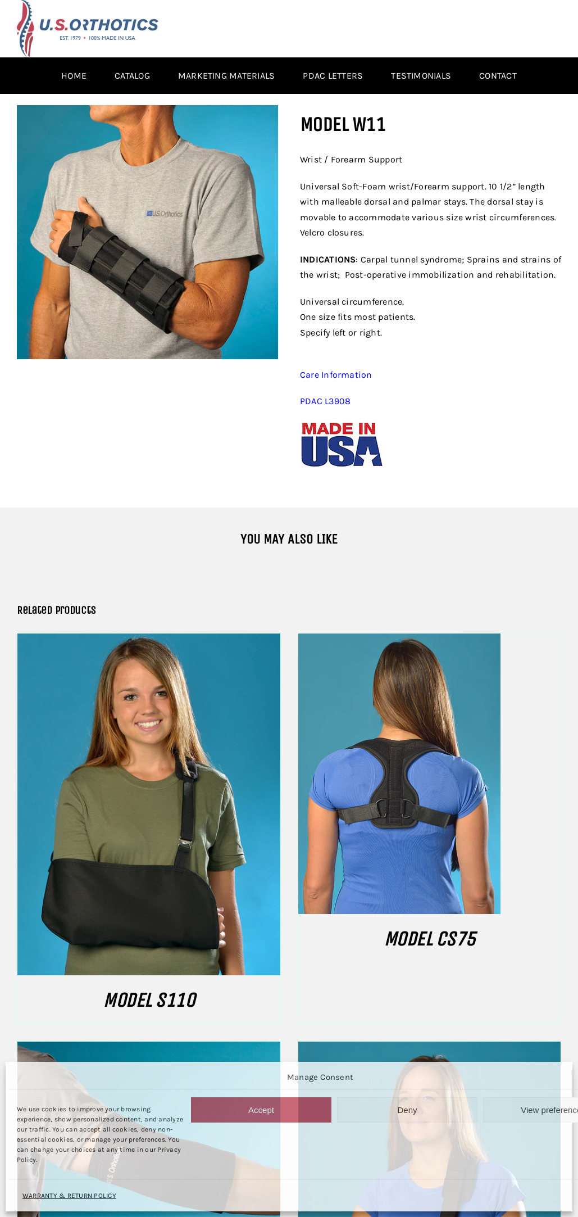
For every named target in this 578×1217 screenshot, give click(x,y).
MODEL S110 (148, 1000)
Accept (261, 1110)
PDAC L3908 (325, 401)
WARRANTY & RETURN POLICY (69, 1196)
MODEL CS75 (429, 939)
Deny (407, 1110)
